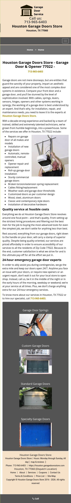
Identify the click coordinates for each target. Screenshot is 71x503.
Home (30, 49)
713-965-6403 (35, 21)
